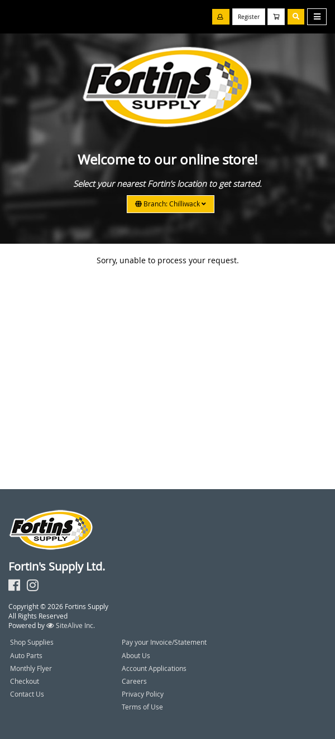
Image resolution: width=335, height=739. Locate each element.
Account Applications (154, 668)
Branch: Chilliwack (170, 203)
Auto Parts (26, 655)
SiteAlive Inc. (70, 625)
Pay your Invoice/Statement (164, 641)
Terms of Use (142, 706)
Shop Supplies (32, 641)
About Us (136, 655)
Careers (134, 681)
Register (249, 17)
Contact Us (27, 693)
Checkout (24, 681)
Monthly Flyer (31, 668)
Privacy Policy (143, 693)
